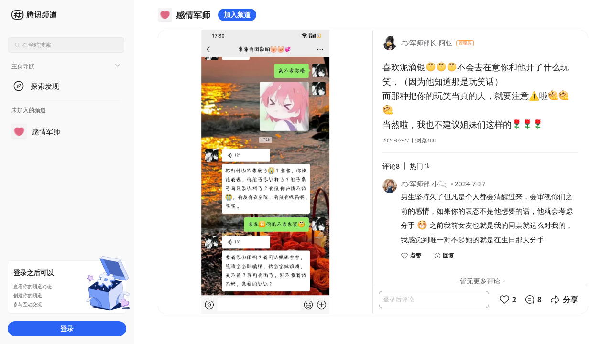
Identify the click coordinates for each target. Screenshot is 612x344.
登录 (67, 328)
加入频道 (237, 14)
